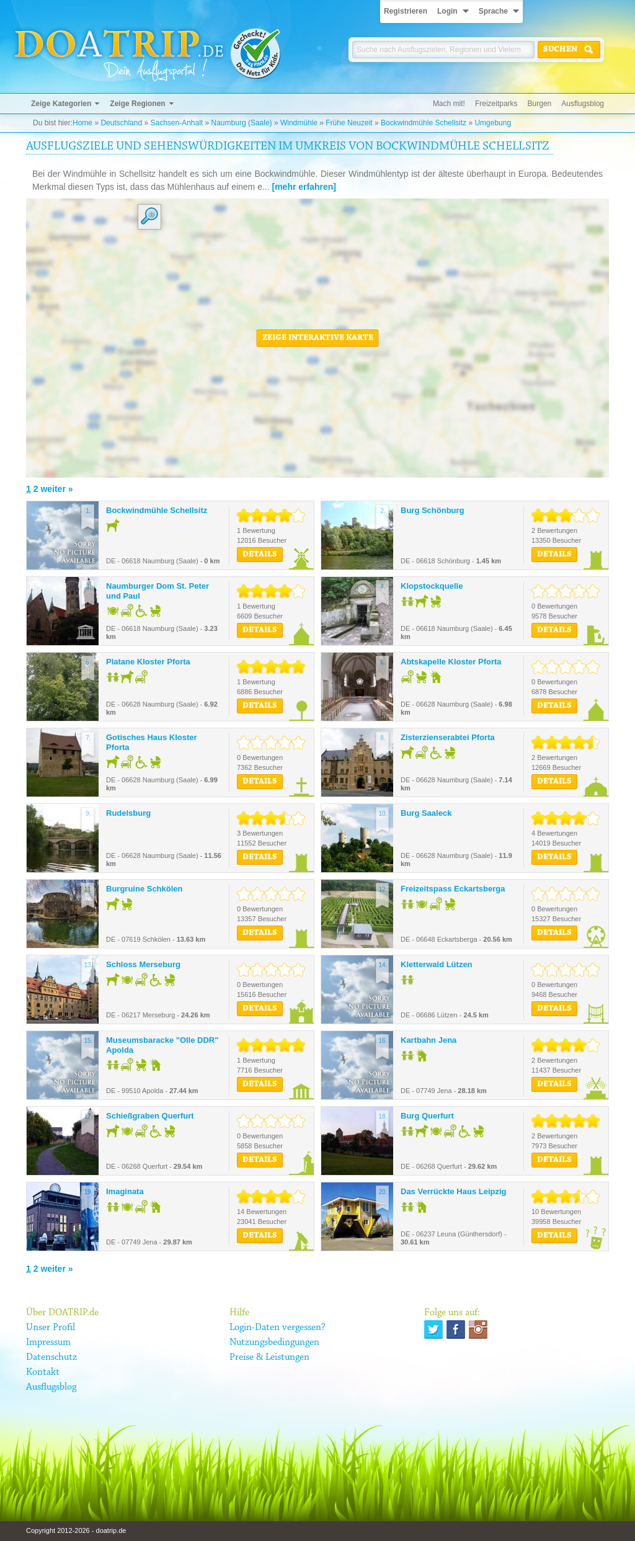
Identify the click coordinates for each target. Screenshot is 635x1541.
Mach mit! (449, 103)
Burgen (540, 103)
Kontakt (43, 1372)
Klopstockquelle (432, 586)
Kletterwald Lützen (437, 964)
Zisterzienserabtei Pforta (448, 737)
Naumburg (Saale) (241, 122)
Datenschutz (51, 1357)
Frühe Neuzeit (349, 122)
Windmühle (299, 122)
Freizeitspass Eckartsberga (453, 888)
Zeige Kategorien (61, 103)
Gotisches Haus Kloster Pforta (151, 742)
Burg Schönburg (432, 510)
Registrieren (405, 11)
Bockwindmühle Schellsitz (423, 122)
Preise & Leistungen (269, 1357)
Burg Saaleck (426, 813)
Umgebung (492, 122)
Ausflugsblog (582, 103)
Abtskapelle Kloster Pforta (451, 661)
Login (447, 11)
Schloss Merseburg (143, 964)
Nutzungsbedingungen (274, 1342)
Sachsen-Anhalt (176, 122)
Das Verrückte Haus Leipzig (454, 1191)
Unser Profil (50, 1328)
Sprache (493, 11)
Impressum (48, 1342)
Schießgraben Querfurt (150, 1115)
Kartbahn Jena (428, 1040)
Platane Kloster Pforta (148, 661)
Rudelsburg (128, 813)
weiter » (56, 489)
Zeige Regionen (137, 103)
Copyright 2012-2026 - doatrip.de (76, 1530)
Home (82, 122)
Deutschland (121, 122)
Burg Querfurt (427, 1115)
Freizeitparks (496, 103)
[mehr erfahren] (304, 187)
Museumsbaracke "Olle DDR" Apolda (162, 1045)
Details (259, 554)
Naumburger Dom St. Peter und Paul (157, 591)
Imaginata (125, 1191)
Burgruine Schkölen (144, 888)
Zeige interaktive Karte (317, 338)
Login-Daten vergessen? (277, 1328)
